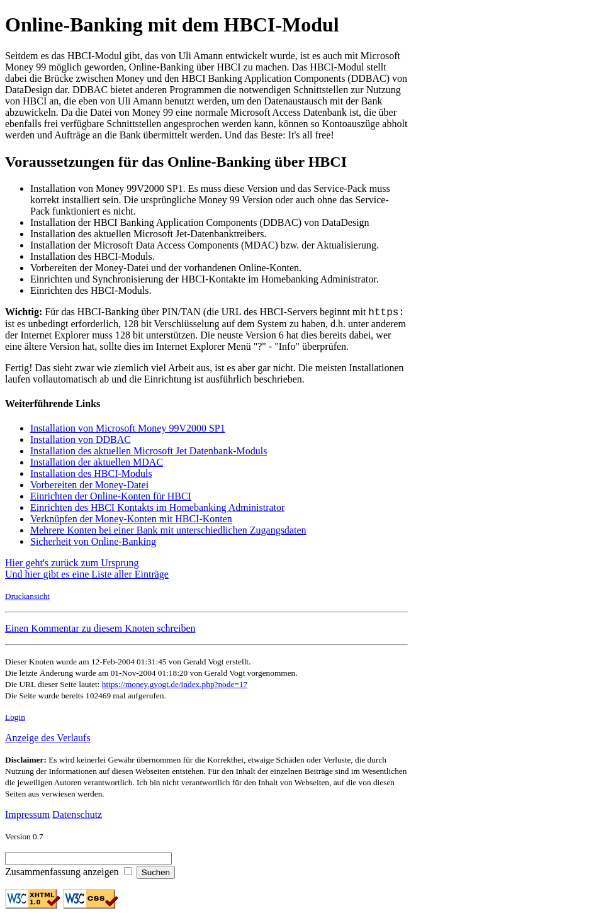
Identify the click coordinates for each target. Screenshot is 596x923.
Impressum (27, 816)
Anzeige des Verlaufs (48, 739)
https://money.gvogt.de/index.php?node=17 (174, 686)
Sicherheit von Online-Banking (93, 543)
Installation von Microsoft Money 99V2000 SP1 (127, 430)
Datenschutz (77, 816)
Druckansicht (27, 598)
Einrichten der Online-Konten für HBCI (110, 498)
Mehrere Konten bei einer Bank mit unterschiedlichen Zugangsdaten (168, 532)
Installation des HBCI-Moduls (91, 475)
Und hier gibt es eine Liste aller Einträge (87, 576)
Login (15, 719)
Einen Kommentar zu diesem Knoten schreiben (100, 630)
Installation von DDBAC (80, 441)
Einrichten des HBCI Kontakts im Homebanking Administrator (157, 509)
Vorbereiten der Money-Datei (89, 486)
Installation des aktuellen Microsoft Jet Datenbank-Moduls (148, 452)
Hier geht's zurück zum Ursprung (72, 564)
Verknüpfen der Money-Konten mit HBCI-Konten (131, 520)
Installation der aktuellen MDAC (96, 464)
